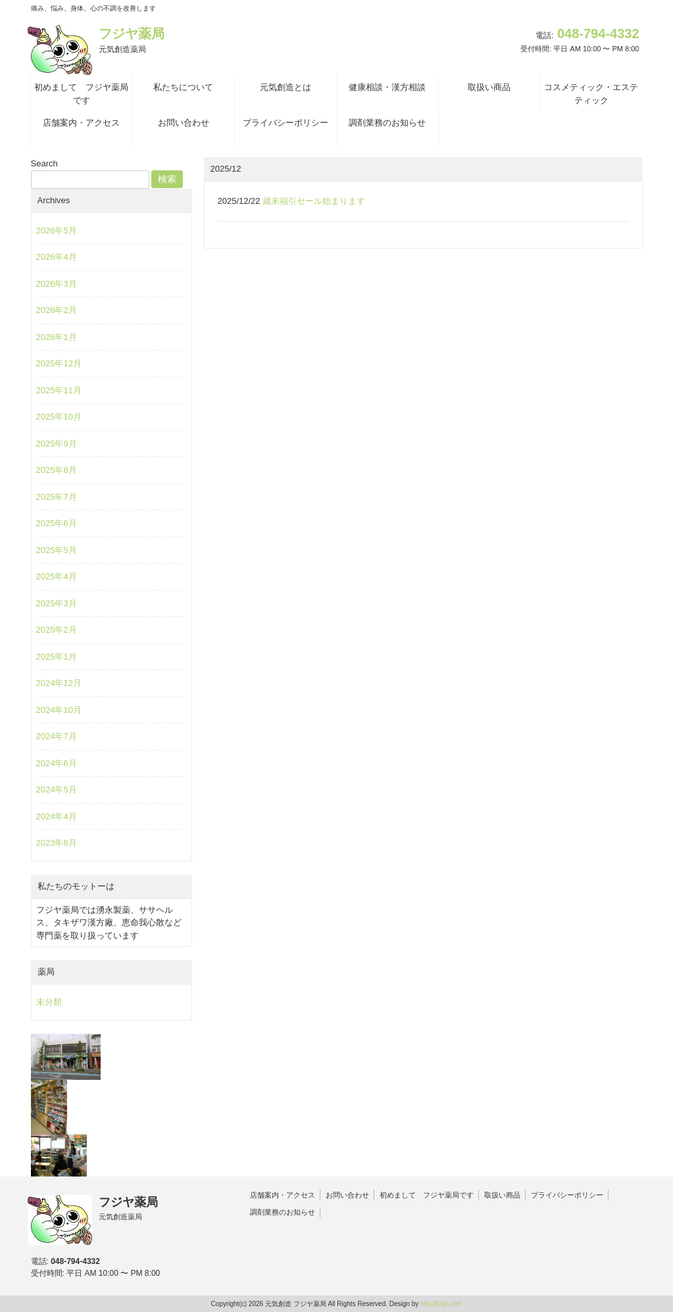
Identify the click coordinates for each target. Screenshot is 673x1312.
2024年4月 (56, 816)
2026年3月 (56, 284)
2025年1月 (56, 657)
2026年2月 (56, 310)
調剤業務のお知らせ (282, 1212)
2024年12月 (59, 683)
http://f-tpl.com (441, 1303)
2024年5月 (56, 789)
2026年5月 (56, 230)
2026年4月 (56, 257)
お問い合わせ (347, 1195)
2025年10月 (59, 417)
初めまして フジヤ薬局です (427, 1195)
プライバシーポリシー (567, 1195)
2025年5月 (56, 550)
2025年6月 (56, 523)
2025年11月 (59, 390)
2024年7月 (56, 736)
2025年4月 (56, 576)
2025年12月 (59, 363)
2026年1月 (56, 337)
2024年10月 (59, 710)
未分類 (49, 1002)
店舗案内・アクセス (282, 1195)
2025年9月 (56, 444)
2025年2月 (56, 630)
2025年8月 (56, 470)
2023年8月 (56, 843)
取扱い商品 (502, 1195)
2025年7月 (56, 497)
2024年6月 (56, 763)
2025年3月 (56, 603)
